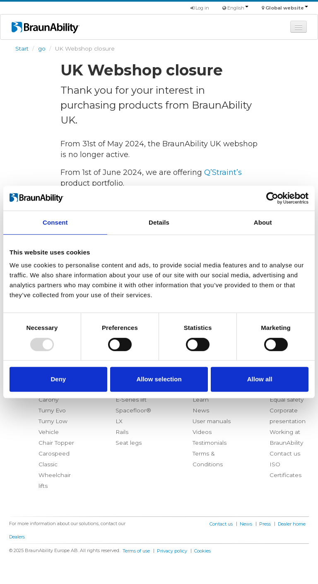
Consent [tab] (55, 222)
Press (265, 524)
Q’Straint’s (223, 172)
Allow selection (158, 379)
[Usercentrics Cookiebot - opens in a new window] (272, 198)
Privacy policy (172, 551)
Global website (286, 8)
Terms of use (136, 551)
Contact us (285, 453)
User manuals (212, 421)
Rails (122, 432)
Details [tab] (159, 222)
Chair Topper (56, 442)
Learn (201, 399)
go (42, 48)
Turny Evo (52, 410)
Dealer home (292, 524)
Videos (202, 432)
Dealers (17, 537)
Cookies (202, 551)
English (237, 8)
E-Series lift (131, 399)
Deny (58, 379)
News (201, 410)
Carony (48, 399)
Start (22, 48)
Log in (199, 8)
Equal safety (287, 399)
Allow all (259, 379)
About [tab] (263, 222)
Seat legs (129, 442)
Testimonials (209, 442)
